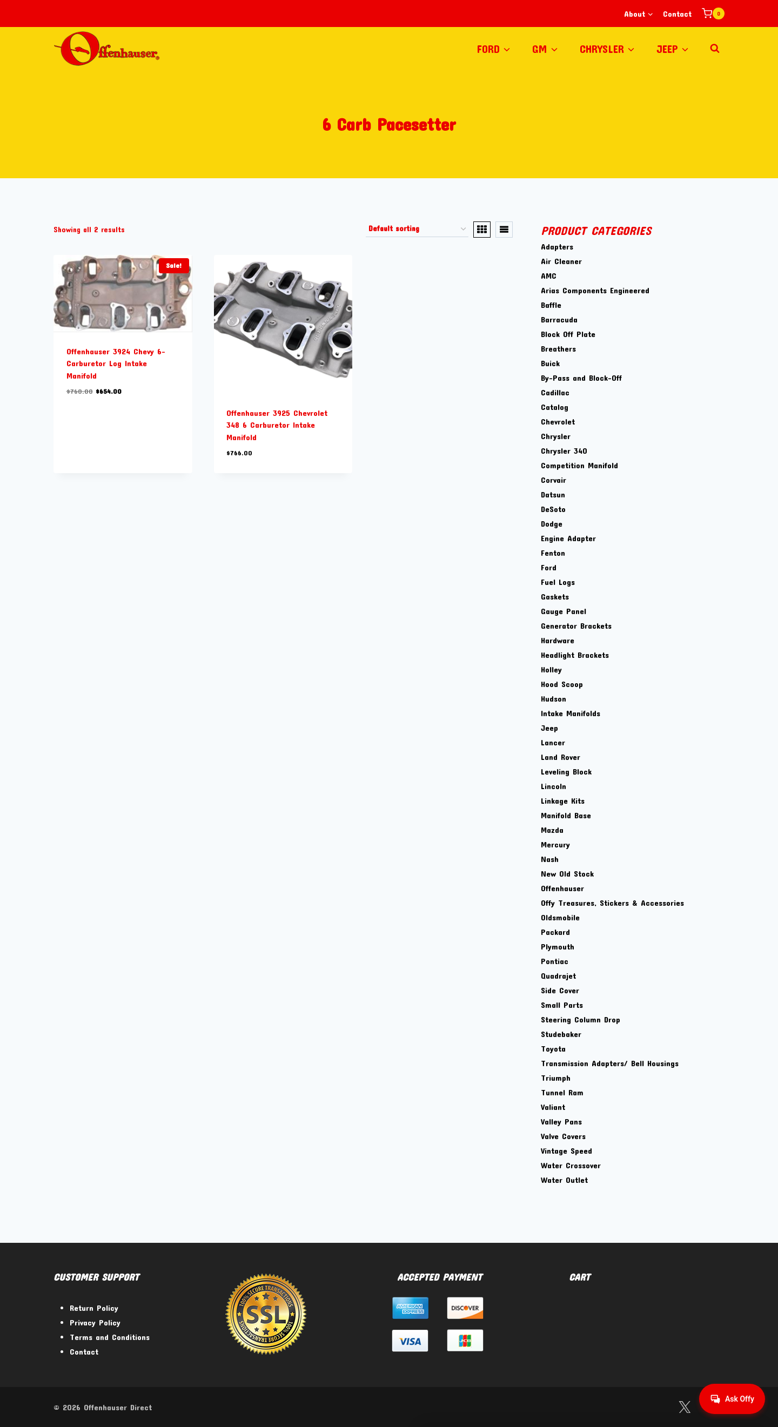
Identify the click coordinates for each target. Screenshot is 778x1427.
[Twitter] (684, 1407)
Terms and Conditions (110, 1337)
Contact (677, 13)
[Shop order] (417, 229)
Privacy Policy (95, 1322)
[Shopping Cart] (713, 13)
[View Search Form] (715, 48)
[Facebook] (657, 1407)
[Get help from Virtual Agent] (732, 1399)
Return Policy (94, 1307)
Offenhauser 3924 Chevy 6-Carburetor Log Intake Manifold (115, 363)
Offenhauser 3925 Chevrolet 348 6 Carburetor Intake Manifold (276, 425)
